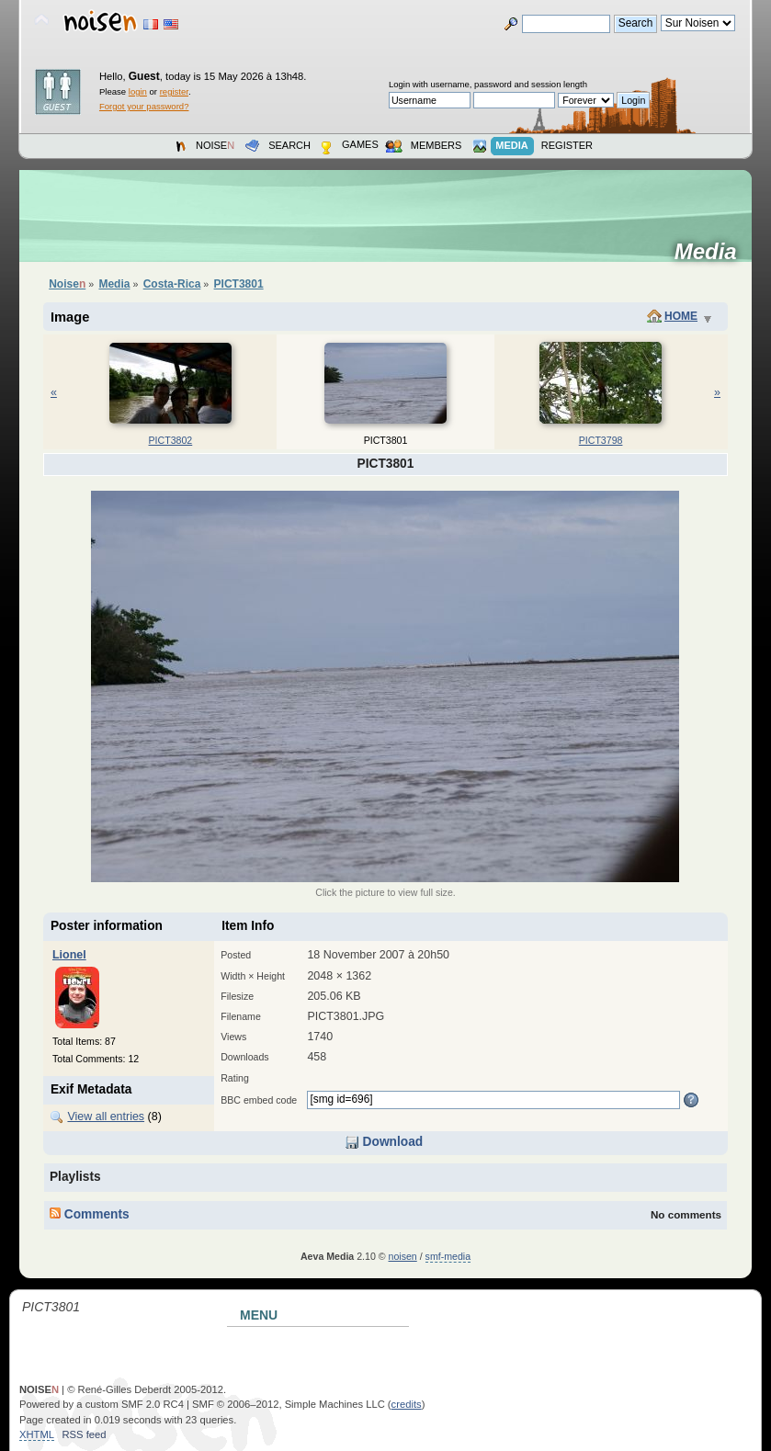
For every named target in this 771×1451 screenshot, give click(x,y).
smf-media (448, 1256)
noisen (403, 1256)
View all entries (105, 1116)
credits (406, 1404)
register (174, 91)
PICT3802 (171, 440)
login (138, 91)
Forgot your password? (143, 106)
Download (384, 1142)
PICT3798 (601, 440)
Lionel (69, 954)
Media (712, 252)
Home (680, 316)
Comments (90, 1214)
